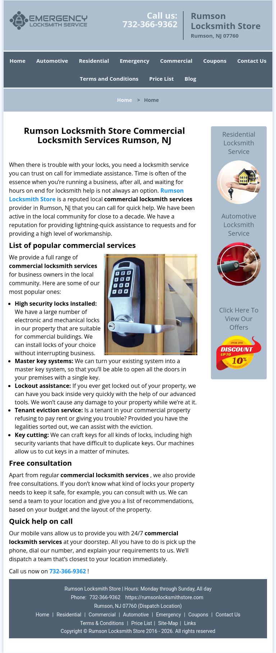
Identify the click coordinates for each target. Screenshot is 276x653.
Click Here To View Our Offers (238, 319)
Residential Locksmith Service (238, 143)
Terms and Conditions (109, 78)
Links (190, 623)
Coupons (214, 60)
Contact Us (251, 60)
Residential (94, 60)
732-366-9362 (150, 24)
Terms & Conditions (102, 623)
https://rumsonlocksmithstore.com (164, 597)
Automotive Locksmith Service (238, 225)
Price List (161, 78)
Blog (190, 78)
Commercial (176, 60)
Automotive (52, 60)
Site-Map (168, 623)
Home (18, 60)
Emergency (134, 60)
